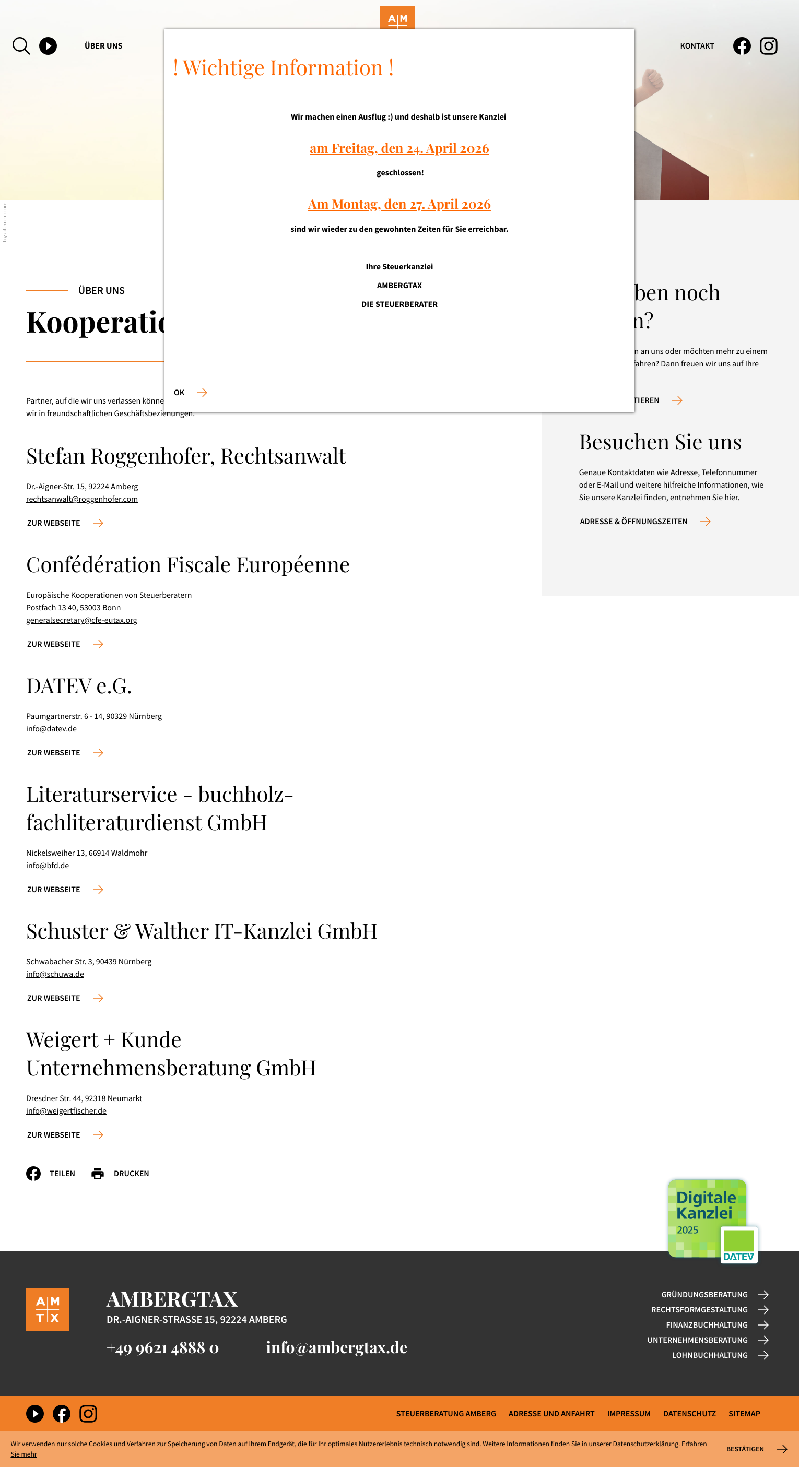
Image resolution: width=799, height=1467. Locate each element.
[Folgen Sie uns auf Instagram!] (769, 46)
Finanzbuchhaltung (707, 1325)
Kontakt (697, 46)
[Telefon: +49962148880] (163, 1346)
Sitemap (744, 1414)
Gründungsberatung (705, 1294)
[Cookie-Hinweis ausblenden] (756, 1449)
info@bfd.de (47, 865)
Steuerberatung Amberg (446, 1414)
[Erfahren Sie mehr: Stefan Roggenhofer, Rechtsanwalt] (65, 523)
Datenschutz (689, 1414)
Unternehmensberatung (698, 1340)
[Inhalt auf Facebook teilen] (58, 1173)
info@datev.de (51, 729)
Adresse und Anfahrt (552, 1414)
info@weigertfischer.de (66, 1111)
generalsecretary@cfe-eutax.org (81, 620)
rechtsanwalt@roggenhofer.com (82, 499)
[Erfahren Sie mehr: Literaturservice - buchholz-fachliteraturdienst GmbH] (65, 889)
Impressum (629, 1414)
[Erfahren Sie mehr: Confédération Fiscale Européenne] (65, 644)
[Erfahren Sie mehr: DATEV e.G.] (65, 752)
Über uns (103, 46)
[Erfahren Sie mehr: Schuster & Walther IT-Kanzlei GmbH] (65, 998)
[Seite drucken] (127, 1173)
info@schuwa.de (55, 974)
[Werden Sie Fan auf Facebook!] (742, 46)
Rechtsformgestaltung (699, 1310)
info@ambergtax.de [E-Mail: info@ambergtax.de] (337, 1346)
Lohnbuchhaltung (710, 1355)
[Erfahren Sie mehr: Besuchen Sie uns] (645, 521)
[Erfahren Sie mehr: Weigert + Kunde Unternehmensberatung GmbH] (65, 1134)
